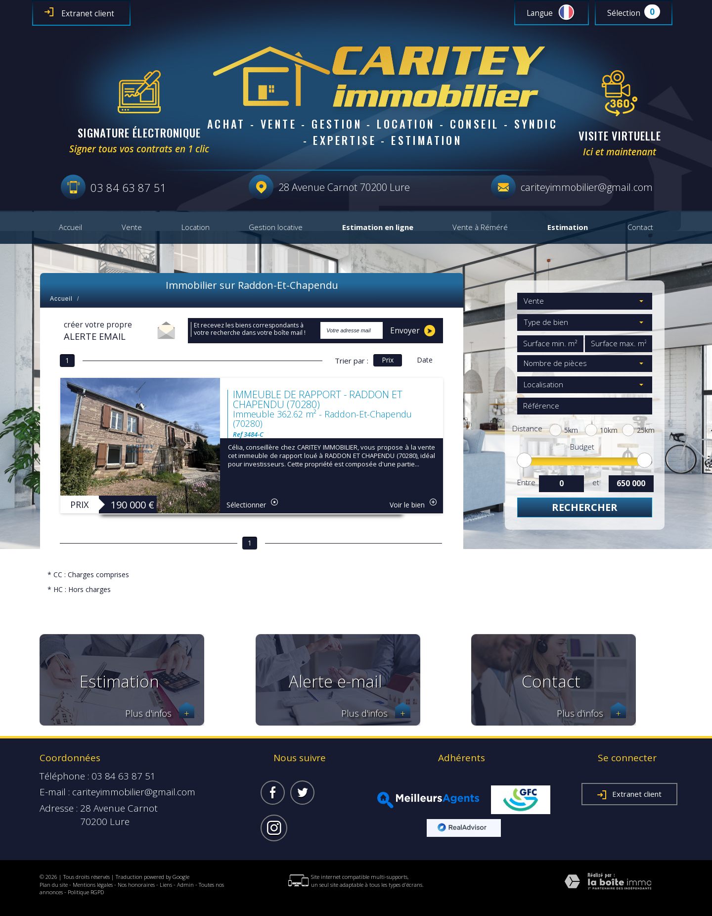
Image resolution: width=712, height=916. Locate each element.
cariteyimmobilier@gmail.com (587, 187)
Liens (166, 884)
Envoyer (412, 330)
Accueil (70, 227)
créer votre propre (98, 331)
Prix (388, 360)
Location (195, 227)
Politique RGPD (86, 892)
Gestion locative (276, 227)
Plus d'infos (159, 713)
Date (425, 360)
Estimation (567, 227)
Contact (640, 227)
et (595, 482)
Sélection (623, 13)
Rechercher (585, 507)
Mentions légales (93, 884)
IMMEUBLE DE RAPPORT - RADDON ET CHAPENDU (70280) (317, 399)
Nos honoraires (136, 884)
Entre (526, 482)
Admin (185, 884)
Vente (132, 227)
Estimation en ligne (377, 227)
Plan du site (54, 884)
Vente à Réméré (480, 227)
